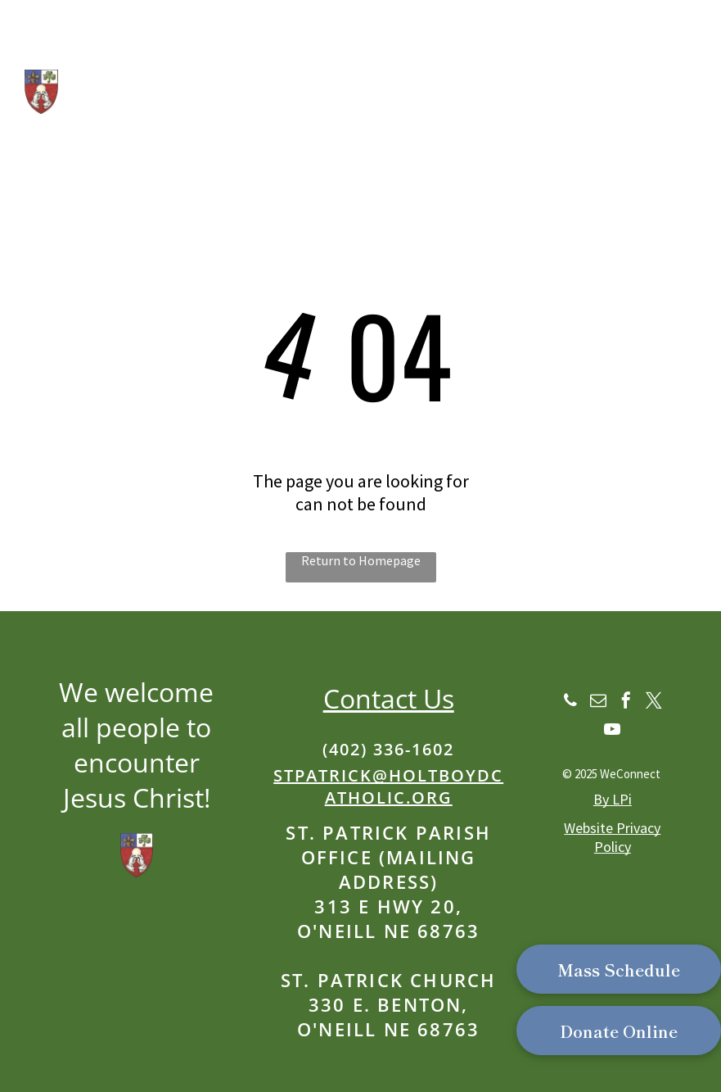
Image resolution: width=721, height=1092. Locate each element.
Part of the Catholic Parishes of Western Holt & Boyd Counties (282, 153)
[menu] (685, 55)
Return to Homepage (361, 560)
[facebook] (626, 702)
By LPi (612, 799)
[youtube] (612, 731)
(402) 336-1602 (388, 749)
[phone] (570, 702)
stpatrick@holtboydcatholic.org (388, 786)
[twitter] (654, 702)
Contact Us (388, 698)
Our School (103, 123)
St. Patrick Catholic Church (250, 61)
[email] (598, 702)
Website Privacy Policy (612, 837)
